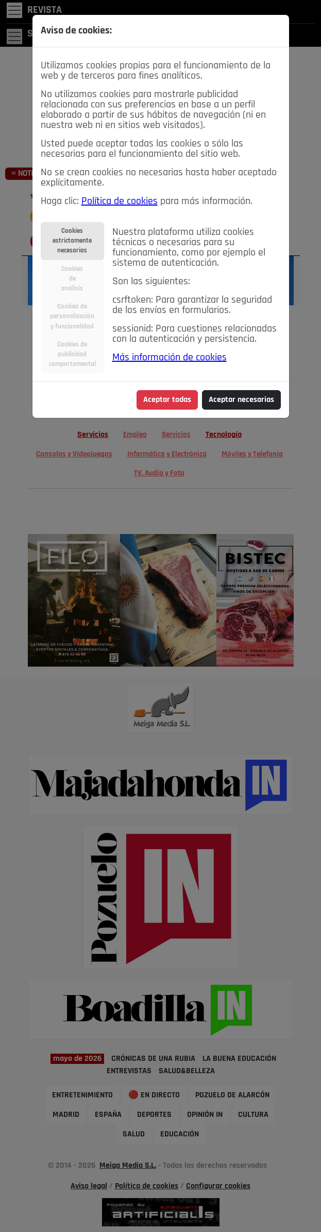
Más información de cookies (169, 358)
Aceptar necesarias (241, 400)
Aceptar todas (167, 400)
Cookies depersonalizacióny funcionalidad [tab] (72, 316)
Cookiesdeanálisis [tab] (72, 279)
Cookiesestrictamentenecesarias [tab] (72, 241)
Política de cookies (119, 201)
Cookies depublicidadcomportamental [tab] (72, 354)
